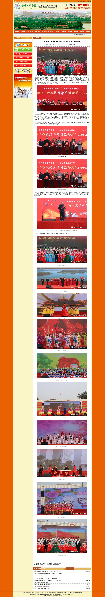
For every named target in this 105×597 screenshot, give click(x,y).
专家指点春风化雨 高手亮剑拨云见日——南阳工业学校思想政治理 (48, 573)
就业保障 (64, 31)
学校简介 (23, 31)
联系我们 (88, 31)
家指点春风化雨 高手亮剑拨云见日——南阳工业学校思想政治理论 (48, 571)
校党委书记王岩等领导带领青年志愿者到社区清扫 (50, 563)
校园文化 (52, 31)
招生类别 (46, 31)
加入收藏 (80, 1)
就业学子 (58, 31)
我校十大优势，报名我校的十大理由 (42, 588)
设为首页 (84, 1)
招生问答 (34, 31)
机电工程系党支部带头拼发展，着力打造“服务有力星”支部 (46, 578)
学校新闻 (28, 31)
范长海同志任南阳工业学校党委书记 (42, 584)
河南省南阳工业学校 (27, 592)
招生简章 (76, 31)
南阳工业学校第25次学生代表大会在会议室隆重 (50, 564)
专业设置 (40, 31)
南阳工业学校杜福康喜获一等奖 (41, 582)
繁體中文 (89, 1)
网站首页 (17, 31)
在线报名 (82, 31)
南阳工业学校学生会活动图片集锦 (41, 586)
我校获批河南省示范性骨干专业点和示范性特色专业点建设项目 (47, 580)
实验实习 (70, 31)
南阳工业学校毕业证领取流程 (40, 576)
